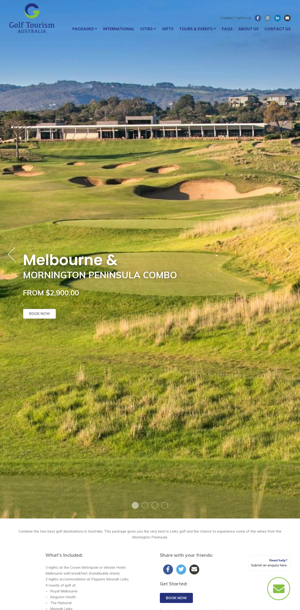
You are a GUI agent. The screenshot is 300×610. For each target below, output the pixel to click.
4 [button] (164, 505)
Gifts (167, 29)
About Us (248, 29)
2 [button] (145, 505)
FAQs (227, 29)
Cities (148, 29)
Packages (84, 29)
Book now (39, 313)
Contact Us (277, 29)
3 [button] (155, 505)
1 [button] (135, 505)
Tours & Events (197, 29)
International (118, 29)
